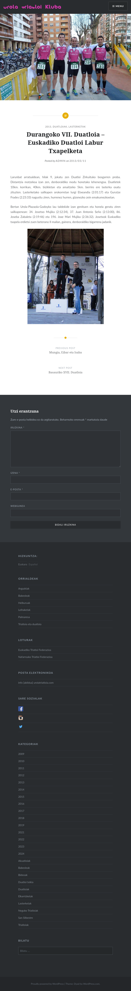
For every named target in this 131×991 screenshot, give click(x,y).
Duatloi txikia (25, 882)
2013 (48, 126)
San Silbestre (25, 917)
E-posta (16, 489)
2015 (21, 796)
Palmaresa (24, 617)
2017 (21, 810)
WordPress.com (91, 983)
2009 (21, 753)
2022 (21, 839)
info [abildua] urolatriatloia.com (36, 682)
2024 (21, 853)
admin (61, 160)
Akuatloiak (24, 860)
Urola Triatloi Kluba (32, 6)
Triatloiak (23, 924)
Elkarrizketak (25, 896)
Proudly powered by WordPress (47, 983)
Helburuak (24, 602)
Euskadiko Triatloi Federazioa (34, 649)
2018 (21, 817)
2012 (21, 775)
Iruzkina (17, 427)
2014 (21, 789)
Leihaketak (24, 609)
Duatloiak (60, 126)
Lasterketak (77, 126)
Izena (15, 473)
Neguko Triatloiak (28, 910)
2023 (21, 846)
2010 (21, 761)
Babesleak (24, 595)
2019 (21, 825)
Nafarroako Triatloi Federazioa (35, 656)
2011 (21, 768)
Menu (120, 6)
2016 (21, 803)
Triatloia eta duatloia (29, 624)
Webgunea (17, 506)
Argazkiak (23, 588)
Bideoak (22, 874)
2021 (21, 832)
